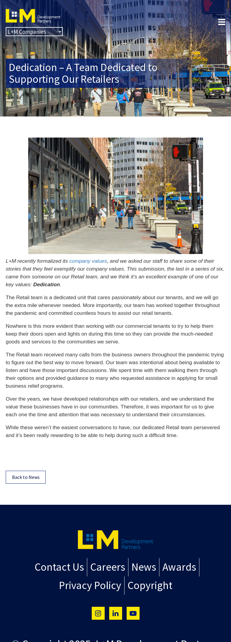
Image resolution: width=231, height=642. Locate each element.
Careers (108, 566)
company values (88, 261)
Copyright (147, 583)
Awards (175, 566)
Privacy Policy (92, 583)
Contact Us (62, 566)
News (142, 566)
